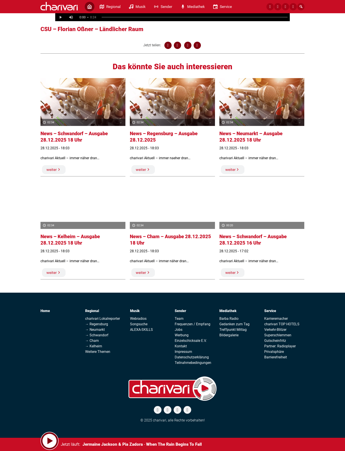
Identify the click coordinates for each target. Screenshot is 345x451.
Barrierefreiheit (275, 357)
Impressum (183, 352)
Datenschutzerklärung (192, 357)
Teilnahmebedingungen (193, 363)
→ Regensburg (96, 324)
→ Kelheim (93, 346)
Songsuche (138, 324)
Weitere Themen (97, 352)
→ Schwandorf (96, 335)
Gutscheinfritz (275, 341)
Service (270, 311)
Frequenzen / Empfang (192, 324)
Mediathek (228, 311)
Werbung (182, 335)
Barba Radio (229, 318)
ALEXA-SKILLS (141, 329)
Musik (135, 311)
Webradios (138, 318)
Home (45, 311)
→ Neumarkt (95, 329)
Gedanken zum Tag (234, 324)
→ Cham (92, 341)
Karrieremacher (276, 318)
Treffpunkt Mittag (233, 329)
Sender (180, 311)
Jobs (178, 329)
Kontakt (181, 346)
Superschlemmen (277, 335)
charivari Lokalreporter (102, 318)
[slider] (195, 17)
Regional (92, 311)
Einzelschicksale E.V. (191, 341)
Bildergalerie (229, 335)
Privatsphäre (274, 352)
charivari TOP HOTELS (281, 324)
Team (179, 318)
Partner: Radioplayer (280, 346)
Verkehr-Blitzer (275, 329)
